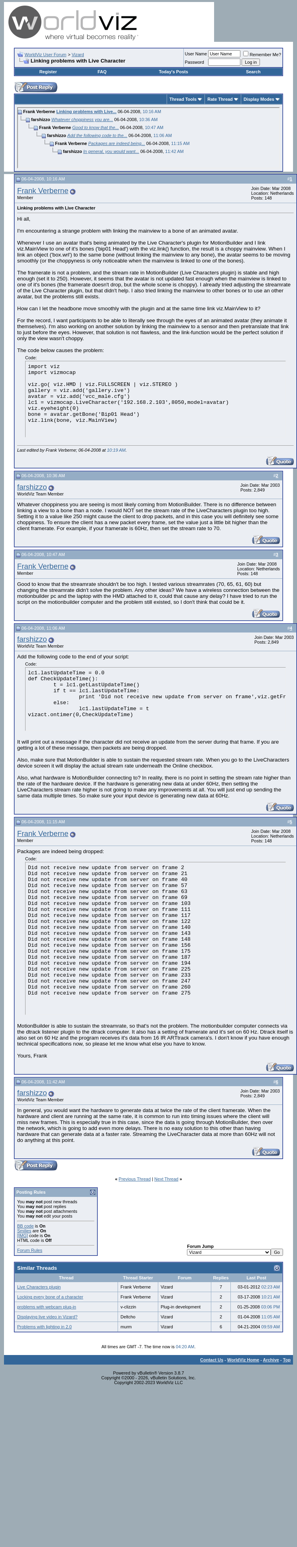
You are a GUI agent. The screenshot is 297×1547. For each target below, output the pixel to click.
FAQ (102, 71)
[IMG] (22, 1235)
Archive (271, 1359)
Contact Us (211, 1359)
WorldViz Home (243, 1359)
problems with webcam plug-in (46, 1306)
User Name (196, 53)
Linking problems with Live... (86, 111)
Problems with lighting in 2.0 (44, 1326)
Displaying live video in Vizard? (47, 1316)
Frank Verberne (43, 190)
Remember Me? (262, 54)
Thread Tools (183, 99)
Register (48, 71)
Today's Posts (173, 71)
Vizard (78, 54)
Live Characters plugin (39, 1287)
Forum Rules (29, 1250)
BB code (25, 1226)
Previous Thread (135, 1179)
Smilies (24, 1230)
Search (253, 71)
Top (287, 1359)
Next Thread (166, 1179)
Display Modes (259, 99)
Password (194, 62)
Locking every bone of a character (50, 1296)
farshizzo (32, 487)
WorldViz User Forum (46, 54)
